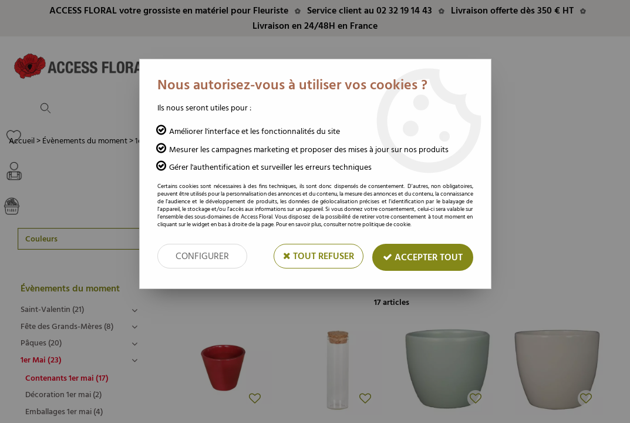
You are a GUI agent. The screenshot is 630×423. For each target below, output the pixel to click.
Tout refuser (318, 256)
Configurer (202, 256)
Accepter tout (423, 257)
